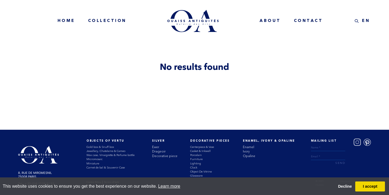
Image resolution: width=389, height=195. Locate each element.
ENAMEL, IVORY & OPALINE (269, 140)
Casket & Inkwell (200, 151)
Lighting (195, 163)
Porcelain (196, 155)
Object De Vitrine (201, 171)
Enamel (248, 147)
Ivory (246, 151)
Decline (345, 186)
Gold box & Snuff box (100, 147)
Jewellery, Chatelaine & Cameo (105, 151)
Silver (158, 140)
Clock (193, 167)
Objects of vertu (105, 140)
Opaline (249, 156)
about (270, 21)
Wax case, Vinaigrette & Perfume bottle (110, 155)
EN (366, 21)
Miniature (92, 163)
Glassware (196, 175)
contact (308, 21)
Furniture (196, 159)
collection (107, 21)
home (66, 21)
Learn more (169, 186)
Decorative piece (164, 156)
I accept (370, 186)
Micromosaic (94, 159)
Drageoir (159, 151)
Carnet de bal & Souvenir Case (105, 167)
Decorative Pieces (210, 140)
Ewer (155, 147)
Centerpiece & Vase (202, 147)
